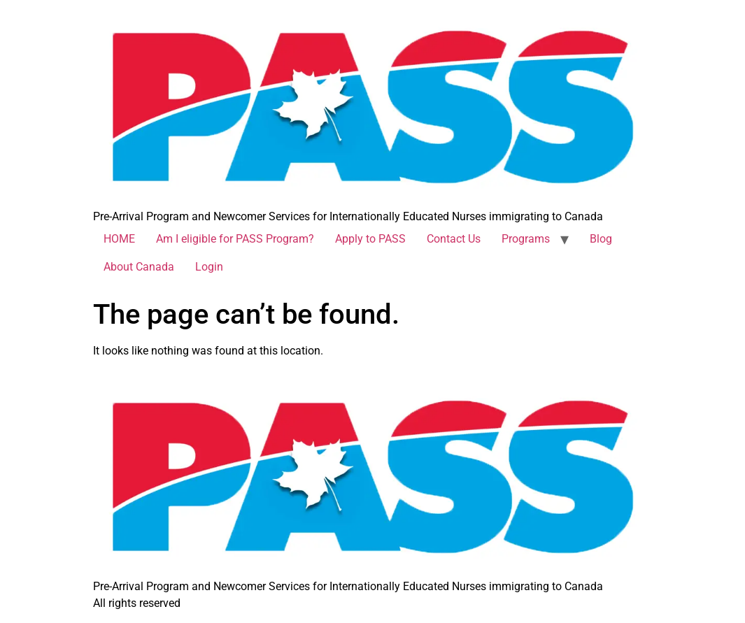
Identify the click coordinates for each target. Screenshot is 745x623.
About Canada (139, 266)
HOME (119, 238)
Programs (526, 238)
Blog (601, 238)
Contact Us (454, 238)
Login (209, 266)
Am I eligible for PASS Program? (235, 238)
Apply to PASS (370, 238)
